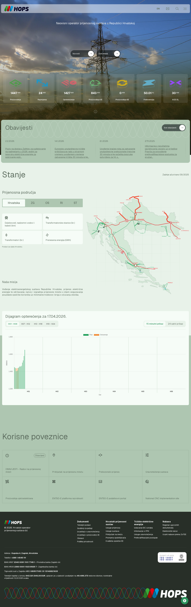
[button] (13, 522)
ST (75, 203)
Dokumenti (109, 54)
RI (61, 203)
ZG (32, 203)
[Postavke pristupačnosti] (184, 600)
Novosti (83, 54)
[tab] (12, 324)
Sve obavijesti (174, 128)
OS (47, 203)
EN (158, 8)
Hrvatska (14, 203)
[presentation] (12, 324)
